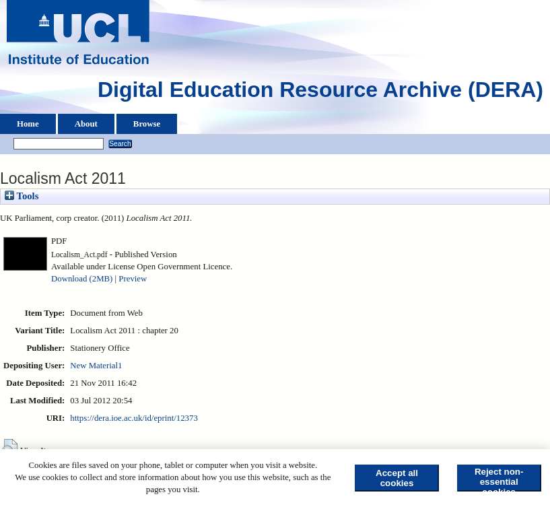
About (86, 124)
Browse (146, 124)
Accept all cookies (397, 478)
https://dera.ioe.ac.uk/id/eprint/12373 (133, 418)
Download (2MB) (81, 278)
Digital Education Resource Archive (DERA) (320, 93)
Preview (132, 278)
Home (28, 124)
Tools (21, 196)
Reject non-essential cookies (499, 479)
